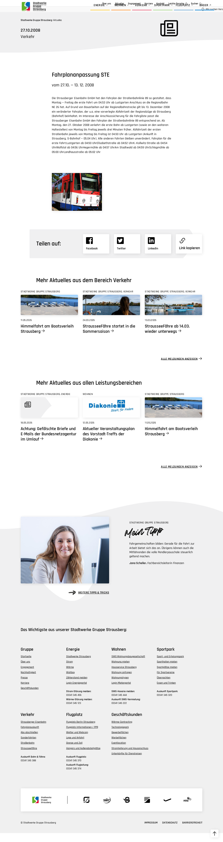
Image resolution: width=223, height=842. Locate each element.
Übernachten (163, 686)
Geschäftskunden (132, 3)
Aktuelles (98, 3)
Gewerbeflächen (120, 741)
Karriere (149, 3)
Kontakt (160, 3)
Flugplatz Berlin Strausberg (80, 730)
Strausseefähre (29, 757)
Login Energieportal (76, 691)
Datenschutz (169, 831)
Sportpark (152, 10)
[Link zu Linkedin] (158, 252)
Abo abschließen (29, 741)
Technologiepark (120, 736)
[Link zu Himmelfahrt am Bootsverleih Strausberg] (49, 314)
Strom (69, 670)
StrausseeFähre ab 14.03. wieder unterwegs (167, 338)
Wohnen (110, 10)
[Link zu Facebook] (96, 252)
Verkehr (131, 10)
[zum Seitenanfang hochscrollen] (214, 833)
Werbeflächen (119, 746)
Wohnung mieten (121, 670)
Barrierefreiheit (192, 831)
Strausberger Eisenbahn (33, 730)
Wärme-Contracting (122, 730)
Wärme (70, 675)
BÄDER (194, 10)
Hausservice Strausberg (124, 675)
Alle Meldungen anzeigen (179, 368)
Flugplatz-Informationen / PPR (82, 736)
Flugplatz (173, 10)
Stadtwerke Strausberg (78, 665)
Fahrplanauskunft (30, 736)
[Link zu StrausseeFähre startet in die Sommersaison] (111, 314)
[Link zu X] (127, 252)
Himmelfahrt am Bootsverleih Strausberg (47, 338)
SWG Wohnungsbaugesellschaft (128, 665)
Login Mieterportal (121, 691)
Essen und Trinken (166, 691)
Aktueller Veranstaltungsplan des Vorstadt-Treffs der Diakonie (109, 443)
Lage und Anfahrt (75, 746)
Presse (24, 686)
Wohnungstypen (120, 686)
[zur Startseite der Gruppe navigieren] (33, 8)
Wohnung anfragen (122, 681)
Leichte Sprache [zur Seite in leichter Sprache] (176, 3)
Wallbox (70, 681)
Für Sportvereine (165, 681)
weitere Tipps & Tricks (89, 601)
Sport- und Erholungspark (170, 665)
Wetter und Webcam (77, 741)
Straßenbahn (27, 751)
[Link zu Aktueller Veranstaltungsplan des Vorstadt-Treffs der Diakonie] (111, 416)
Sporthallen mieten (167, 670)
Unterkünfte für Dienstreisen (127, 762)
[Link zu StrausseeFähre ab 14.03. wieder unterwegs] (173, 314)
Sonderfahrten (28, 746)
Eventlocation (119, 751)
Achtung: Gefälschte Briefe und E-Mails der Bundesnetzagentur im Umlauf (48, 443)
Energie (89, 10)
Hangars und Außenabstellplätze (83, 757)
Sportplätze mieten (167, 675)
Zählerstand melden (76, 686)
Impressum (151, 831)
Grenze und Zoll (74, 751)
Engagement (113, 3)
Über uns (85, 3)
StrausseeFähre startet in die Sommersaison (109, 338)
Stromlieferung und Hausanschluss (130, 757)
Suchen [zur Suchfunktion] (194, 3)
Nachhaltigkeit (28, 681)
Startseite (26, 665)
